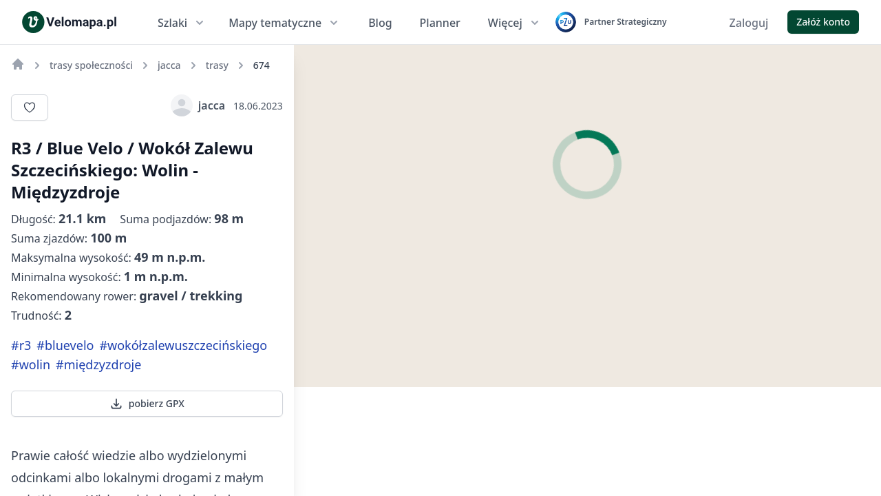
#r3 (21, 345)
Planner (440, 22)
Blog (380, 22)
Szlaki (182, 22)
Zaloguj (749, 22)
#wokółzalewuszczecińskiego (183, 345)
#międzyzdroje (98, 364)
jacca (198, 105)
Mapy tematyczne (285, 22)
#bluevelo (65, 345)
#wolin (30, 364)
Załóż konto (823, 21)
